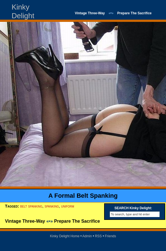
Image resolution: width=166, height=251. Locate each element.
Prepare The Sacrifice (134, 13)
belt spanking (31, 206)
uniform (67, 206)
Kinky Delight (23, 11)
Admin (87, 236)
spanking (52, 206)
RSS (98, 236)
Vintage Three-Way (90, 13)
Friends (110, 236)
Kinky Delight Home (64, 236)
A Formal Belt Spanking (83, 195)
